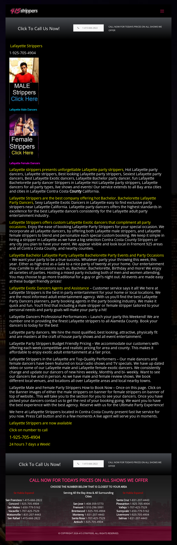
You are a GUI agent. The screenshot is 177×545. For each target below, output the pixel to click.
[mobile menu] (162, 11)
